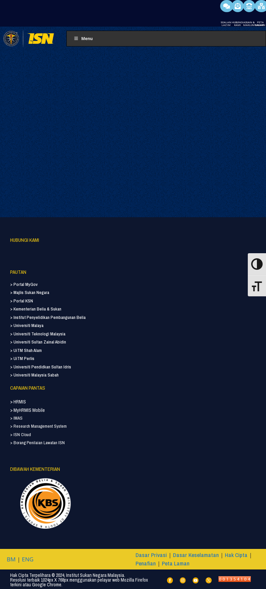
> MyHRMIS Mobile (27, 410)
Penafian (146, 563)
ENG (28, 559)
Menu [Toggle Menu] (83, 38)
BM (11, 559)
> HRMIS (18, 402)
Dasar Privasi (151, 555)
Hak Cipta (236, 555)
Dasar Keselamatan (196, 555)
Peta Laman (175, 563)
